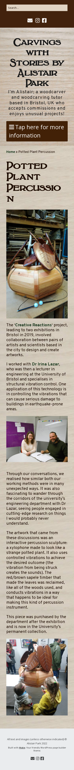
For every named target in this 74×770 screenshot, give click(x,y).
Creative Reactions (33, 325)
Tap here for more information (36, 131)
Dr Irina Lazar (45, 364)
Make (22, 747)
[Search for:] (37, 7)
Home (10, 152)
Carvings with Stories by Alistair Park (37, 61)
